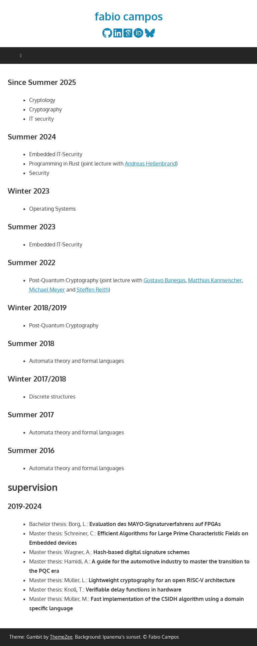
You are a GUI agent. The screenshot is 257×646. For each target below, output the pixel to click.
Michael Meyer (47, 289)
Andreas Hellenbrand (150, 163)
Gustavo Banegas (164, 280)
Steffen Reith (92, 289)
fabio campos (129, 16)
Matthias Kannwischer (215, 280)
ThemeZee (61, 637)
